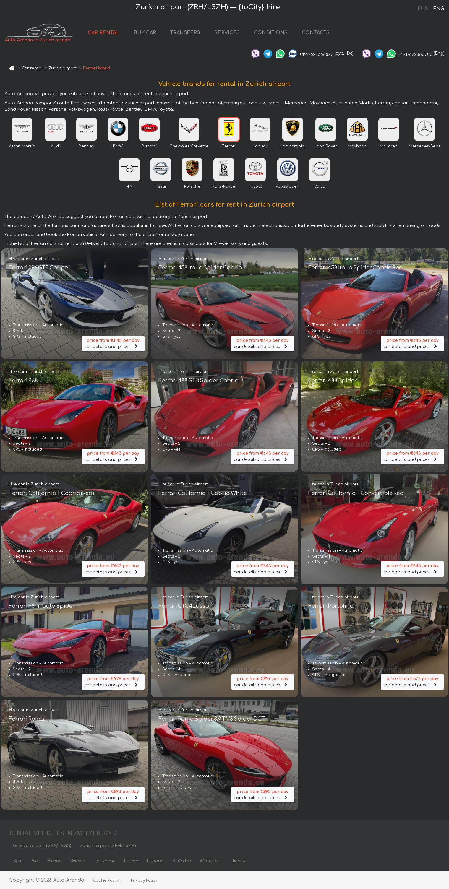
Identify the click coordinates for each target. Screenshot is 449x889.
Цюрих (238, 861)
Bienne (54, 861)
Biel (35, 861)
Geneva (77, 861)
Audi (55, 147)
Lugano (155, 861)
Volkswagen (287, 187)
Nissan (161, 187)
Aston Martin (22, 147)
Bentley (86, 147)
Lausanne (104, 861)
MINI (129, 187)
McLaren (389, 147)
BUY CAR (147, 33)
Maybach (357, 147)
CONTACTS (318, 33)
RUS (423, 9)
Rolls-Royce (223, 187)
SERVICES (229, 33)
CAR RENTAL (106, 33)
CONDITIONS (273, 33)
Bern (18, 861)
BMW (118, 147)
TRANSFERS (188, 33)
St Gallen (181, 861)
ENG (438, 9)
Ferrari (229, 147)
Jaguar (260, 147)
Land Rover (325, 147)
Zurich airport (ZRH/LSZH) (108, 846)
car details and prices (113, 343)
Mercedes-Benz (424, 147)
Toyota (255, 187)
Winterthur (211, 861)
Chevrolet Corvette (189, 147)
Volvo (319, 187)
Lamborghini (292, 147)
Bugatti (149, 147)
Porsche (192, 187)
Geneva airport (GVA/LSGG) (42, 846)
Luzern (131, 861)
